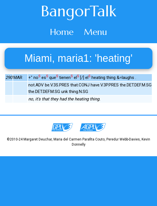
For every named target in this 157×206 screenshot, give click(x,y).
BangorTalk (78, 11)
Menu (95, 32)
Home (61, 32)
